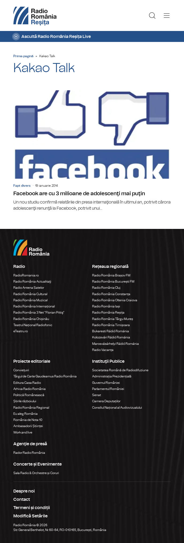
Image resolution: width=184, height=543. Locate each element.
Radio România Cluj (106, 287)
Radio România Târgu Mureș (112, 319)
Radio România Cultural (30, 294)
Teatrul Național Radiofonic (32, 325)
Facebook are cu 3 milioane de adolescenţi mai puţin (92, 151)
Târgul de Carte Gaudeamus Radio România (45, 376)
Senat (96, 395)
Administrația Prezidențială (111, 376)
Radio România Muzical (30, 300)
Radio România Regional (31, 407)
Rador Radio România (29, 452)
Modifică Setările (30, 516)
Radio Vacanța (102, 349)
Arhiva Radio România (29, 388)
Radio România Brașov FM (111, 275)
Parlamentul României (108, 388)
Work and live (22, 432)
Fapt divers (21, 185)
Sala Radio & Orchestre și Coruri (36, 473)
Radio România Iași (106, 306)
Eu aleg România (25, 413)
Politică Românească (28, 395)
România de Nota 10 (27, 419)
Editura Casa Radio (27, 382)
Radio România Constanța (111, 294)
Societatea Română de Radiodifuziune (120, 370)
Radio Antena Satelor (28, 287)
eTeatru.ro (20, 331)
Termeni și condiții (31, 508)
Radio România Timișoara (111, 325)
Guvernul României (106, 382)
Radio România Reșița (108, 312)
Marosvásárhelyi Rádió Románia (115, 343)
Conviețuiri (21, 370)
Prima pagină (23, 56)
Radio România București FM (113, 281)
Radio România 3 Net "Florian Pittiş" (38, 312)
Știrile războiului (24, 401)
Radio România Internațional (34, 306)
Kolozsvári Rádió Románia (111, 337)
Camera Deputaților (106, 401)
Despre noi (24, 491)
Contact (21, 499)
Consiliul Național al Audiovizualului (117, 407)
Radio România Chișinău (31, 319)
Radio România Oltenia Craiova (114, 300)
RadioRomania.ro (26, 275)
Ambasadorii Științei (28, 426)
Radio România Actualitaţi (32, 281)
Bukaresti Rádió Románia (110, 331)
